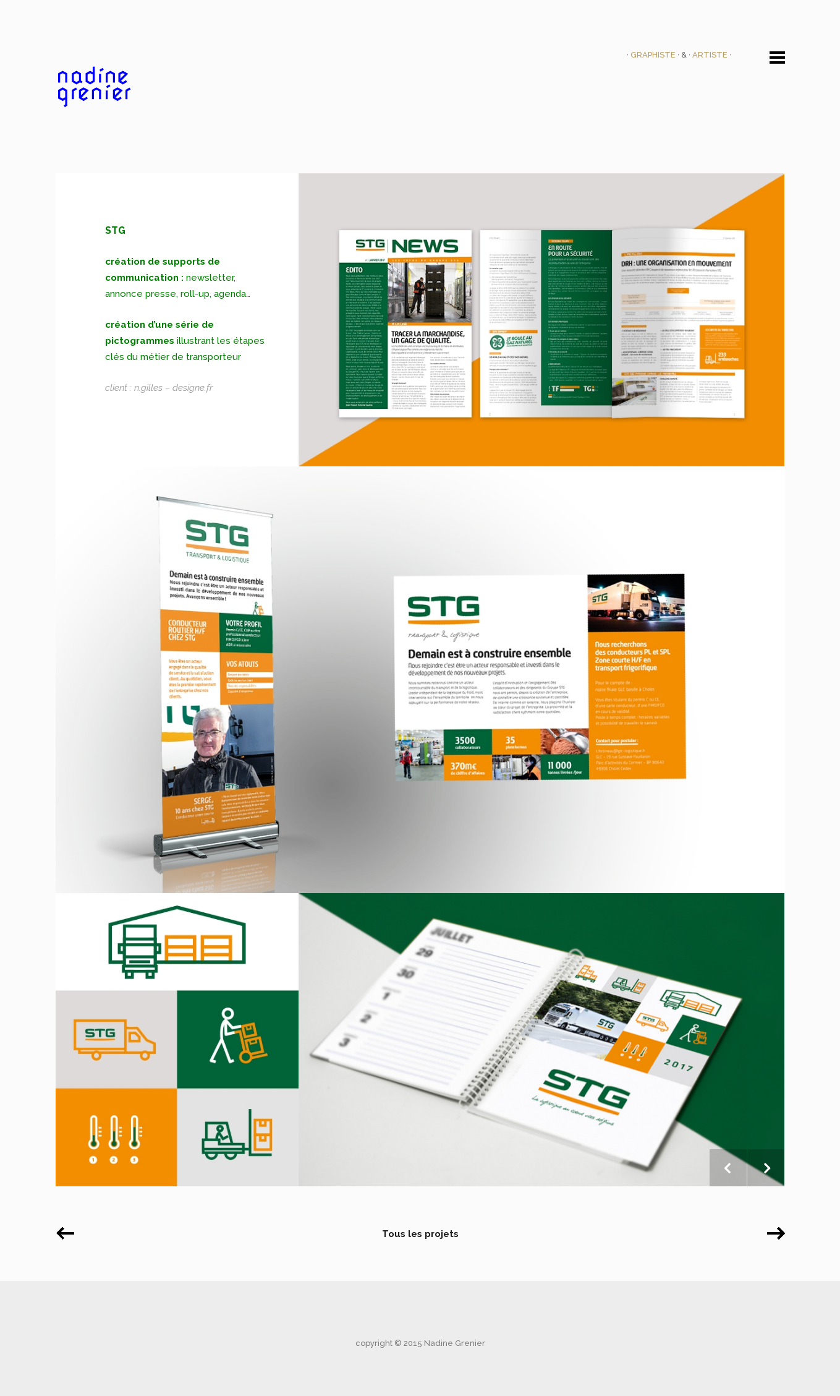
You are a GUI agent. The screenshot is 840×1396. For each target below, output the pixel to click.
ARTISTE (710, 54)
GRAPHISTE (653, 54)
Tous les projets (420, 1234)
